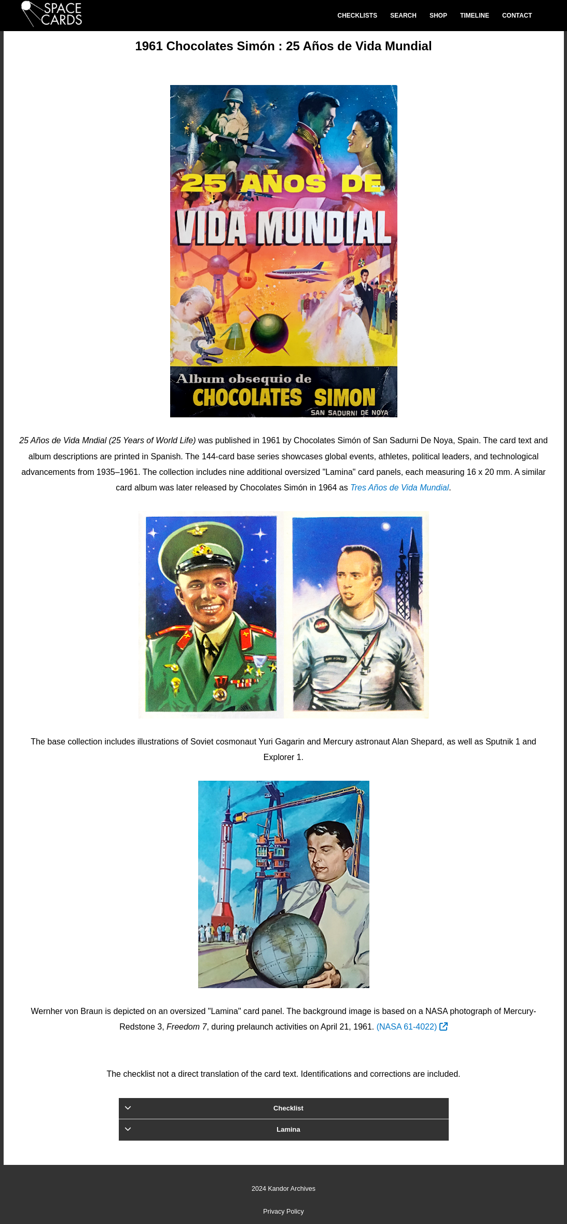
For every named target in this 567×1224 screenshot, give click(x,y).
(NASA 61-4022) (412, 1026)
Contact (517, 15)
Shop (438, 15)
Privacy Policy (283, 1211)
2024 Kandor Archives (283, 1188)
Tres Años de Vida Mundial (399, 487)
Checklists (358, 15)
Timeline (474, 15)
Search (403, 15)
